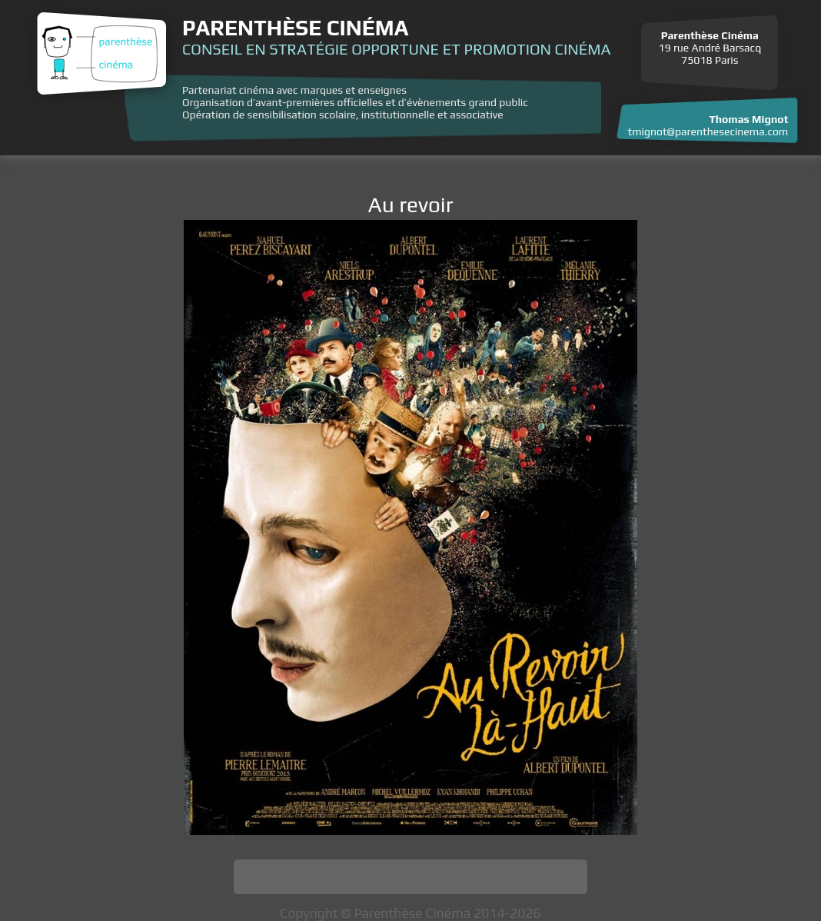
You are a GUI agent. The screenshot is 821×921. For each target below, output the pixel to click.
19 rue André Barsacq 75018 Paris (709, 47)
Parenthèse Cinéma (295, 27)
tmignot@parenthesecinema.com (708, 131)
